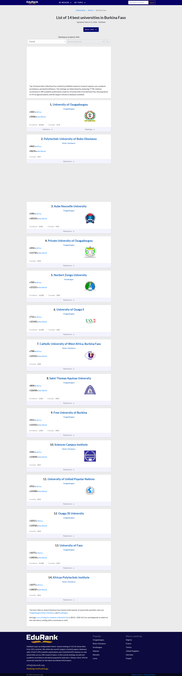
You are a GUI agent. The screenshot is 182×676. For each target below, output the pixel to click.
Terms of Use (136, 674)
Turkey (129, 647)
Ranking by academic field (68, 37)
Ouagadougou (35, 613)
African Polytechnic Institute (68, 577)
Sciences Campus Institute (69, 444)
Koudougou (63, 613)
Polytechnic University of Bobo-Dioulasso (69, 138)
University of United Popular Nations (69, 479)
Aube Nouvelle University (69, 206)
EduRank (102, 22)
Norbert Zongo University (69, 275)
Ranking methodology (37, 668)
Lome (95, 658)
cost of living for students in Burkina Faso (52, 617)
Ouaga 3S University (69, 513)
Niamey (96, 651)
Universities (80, 10)
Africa (90, 10)
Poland (128, 658)
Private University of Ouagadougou (69, 240)
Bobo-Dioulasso (48, 613)
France (128, 643)
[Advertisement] (47, 66)
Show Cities (91, 29)
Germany (129, 655)
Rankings (90, 129)
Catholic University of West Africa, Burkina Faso (69, 343)
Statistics (48, 129)
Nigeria (129, 640)
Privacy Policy (149, 674)
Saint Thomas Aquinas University (69, 378)
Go (107, 41)
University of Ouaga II (69, 309)
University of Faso (69, 545)
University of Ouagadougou (69, 104)
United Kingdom (132, 651)
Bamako (96, 655)
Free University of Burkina (69, 412)
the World (42, 117)
